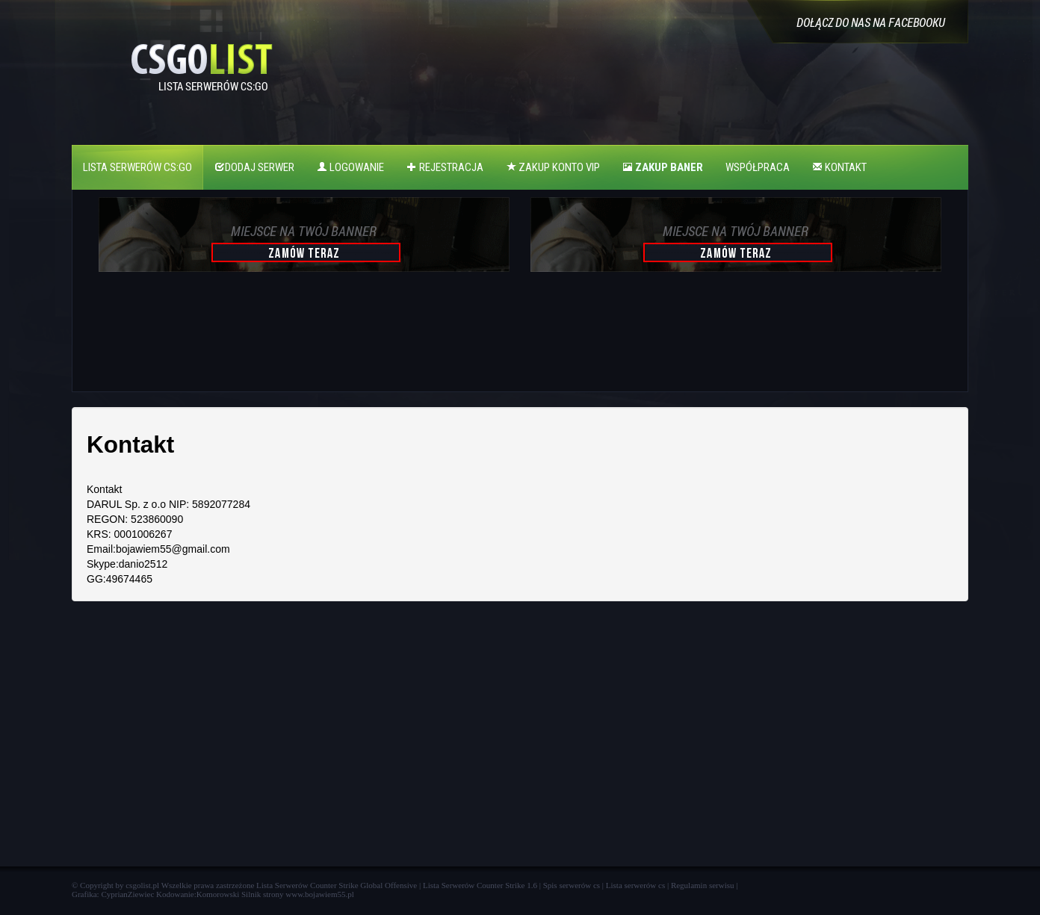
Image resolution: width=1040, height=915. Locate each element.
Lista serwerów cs (635, 885)
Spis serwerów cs (571, 885)
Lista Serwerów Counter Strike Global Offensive (336, 885)
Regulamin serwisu (702, 885)
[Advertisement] (301, 339)
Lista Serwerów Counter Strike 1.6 (480, 885)
